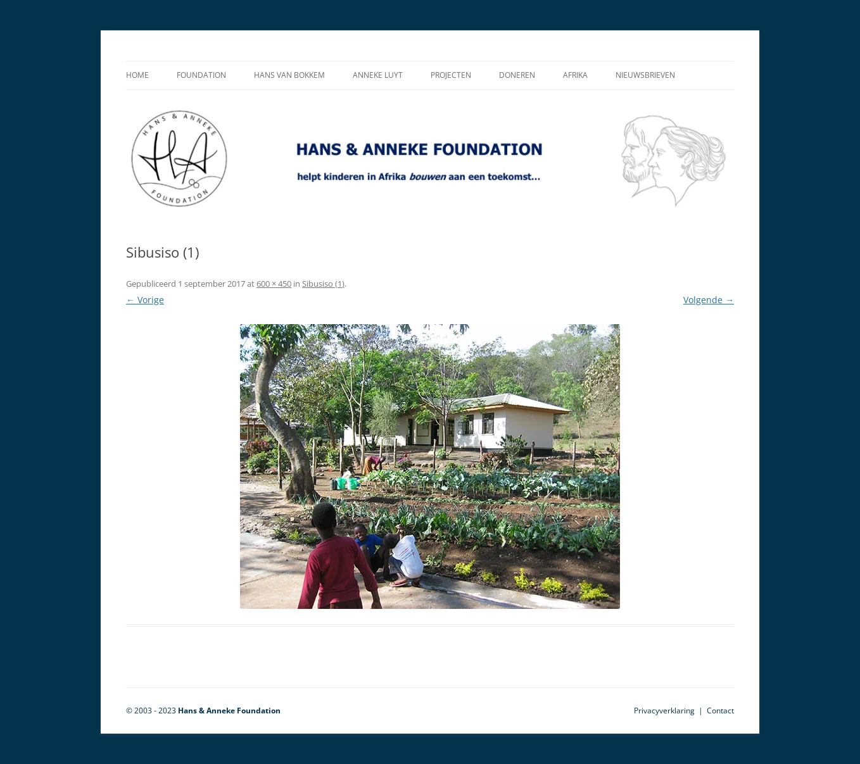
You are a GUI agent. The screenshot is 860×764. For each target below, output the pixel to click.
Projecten (451, 75)
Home (137, 75)
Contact (720, 710)
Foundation (201, 75)
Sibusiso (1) (323, 283)
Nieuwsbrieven (645, 75)
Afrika (575, 75)
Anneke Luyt (378, 75)
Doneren (517, 75)
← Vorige (145, 300)
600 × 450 (273, 283)
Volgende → (708, 300)
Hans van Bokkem (289, 75)
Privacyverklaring (664, 710)
